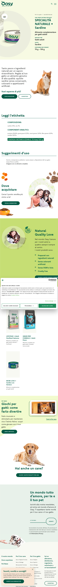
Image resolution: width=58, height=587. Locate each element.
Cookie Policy (15, 295)
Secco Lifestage (19, 519)
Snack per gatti (33, 559)
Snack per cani (19, 560)
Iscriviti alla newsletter (13, 581)
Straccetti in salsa (20, 553)
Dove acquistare (9, 96)
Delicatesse (33, 543)
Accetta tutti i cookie (47, 305)
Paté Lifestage (19, 538)
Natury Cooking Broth (35, 551)
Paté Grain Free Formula (22, 543)
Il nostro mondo (7, 513)
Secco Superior (33, 519)
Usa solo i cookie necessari (10, 305)
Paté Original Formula (21, 535)
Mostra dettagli (49, 301)
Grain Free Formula (20, 528)
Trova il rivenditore (11, 203)
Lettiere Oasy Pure (34, 562)
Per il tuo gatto (35, 513)
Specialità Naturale (20, 558)
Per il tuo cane (21, 513)
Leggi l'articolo (9, 388)
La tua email (33, 477)
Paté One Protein (20, 541)
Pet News (5, 521)
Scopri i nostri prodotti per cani (29, 432)
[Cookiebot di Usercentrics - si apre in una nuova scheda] (49, 280)
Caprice (32, 538)
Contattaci (25, 96)
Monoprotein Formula (21, 522)
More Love (32, 556)
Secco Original (33, 516)
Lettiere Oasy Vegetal (35, 564)
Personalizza (29, 305)
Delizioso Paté (19, 550)
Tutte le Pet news (51, 376)
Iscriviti (51, 478)
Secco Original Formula (21, 516)
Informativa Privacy (37, 490)
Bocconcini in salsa (34, 533)
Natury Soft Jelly (20, 555)
